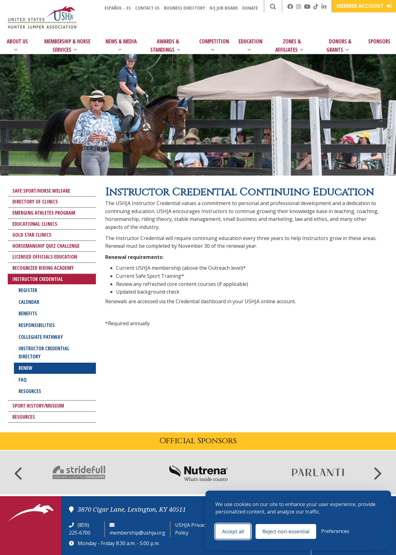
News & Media (121, 45)
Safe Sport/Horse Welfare (41, 190)
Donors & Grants (338, 45)
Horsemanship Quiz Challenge (46, 246)
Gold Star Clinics (31, 234)
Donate (250, 8)
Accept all (233, 531)
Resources (30, 391)
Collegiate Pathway (41, 337)
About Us (17, 45)
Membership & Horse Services (67, 45)
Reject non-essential (285, 531)
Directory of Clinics (35, 201)
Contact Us (147, 8)
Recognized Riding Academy (43, 267)
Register (28, 290)
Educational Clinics (34, 224)
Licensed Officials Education (44, 256)
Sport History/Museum (38, 405)
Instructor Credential (37, 279)
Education (250, 45)
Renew (25, 368)
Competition (214, 45)
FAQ (23, 379)
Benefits (28, 313)
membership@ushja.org (137, 532)
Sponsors (379, 41)
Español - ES (118, 8)
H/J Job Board (223, 8)
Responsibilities (37, 325)
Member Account (364, 5)
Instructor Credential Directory (44, 352)
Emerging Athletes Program (43, 212)
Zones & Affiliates (289, 45)
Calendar (29, 302)
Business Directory (184, 8)
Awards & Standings (165, 45)
